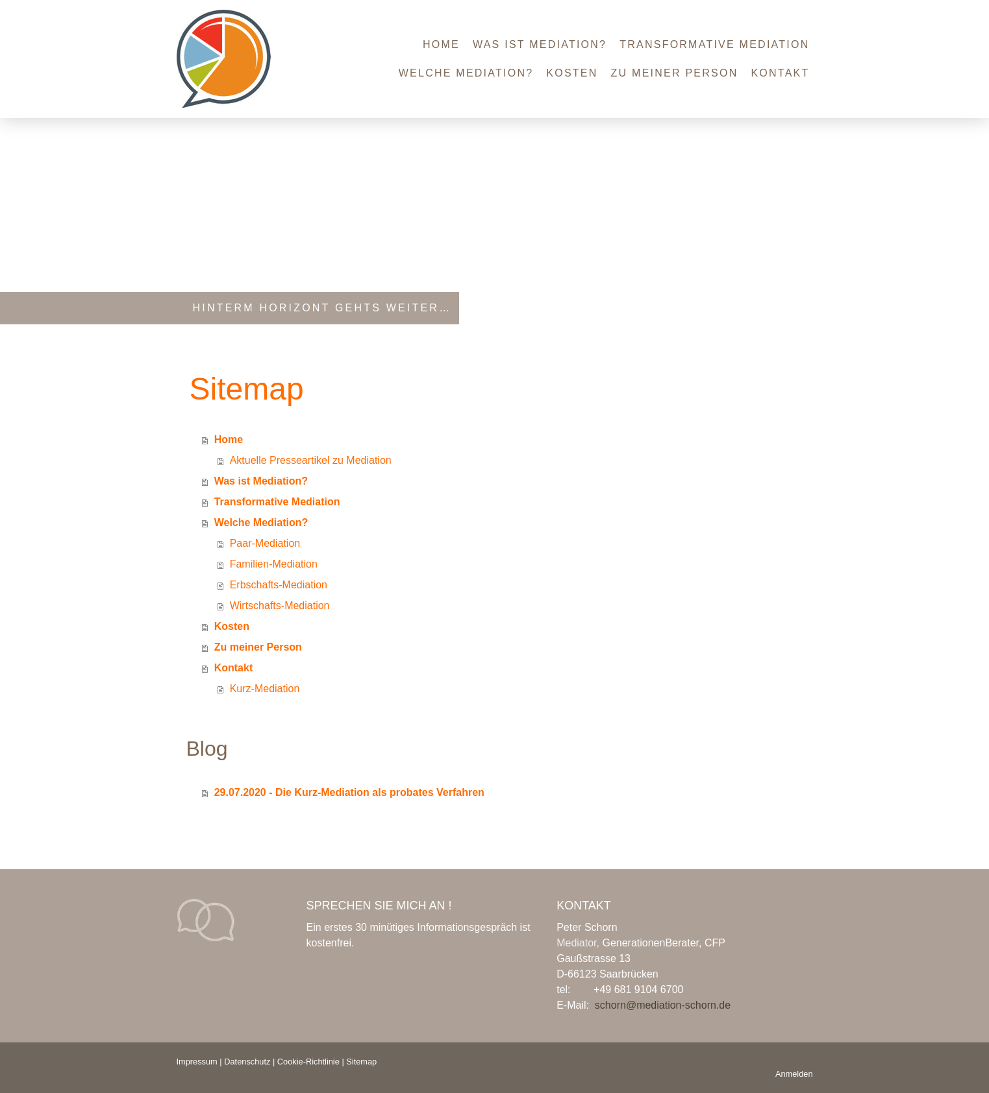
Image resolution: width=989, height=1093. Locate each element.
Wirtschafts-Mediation (280, 605)
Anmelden (794, 1074)
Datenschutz (247, 1061)
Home (441, 44)
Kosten (571, 72)
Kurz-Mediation (265, 688)
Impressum (197, 1061)
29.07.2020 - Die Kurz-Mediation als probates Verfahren (349, 792)
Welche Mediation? (466, 72)
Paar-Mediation (265, 543)
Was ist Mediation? (540, 44)
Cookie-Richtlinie (308, 1061)
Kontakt (780, 72)
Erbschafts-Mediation (278, 584)
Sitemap (361, 1061)
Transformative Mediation (714, 44)
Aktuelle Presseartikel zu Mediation (311, 460)
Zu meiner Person (674, 72)
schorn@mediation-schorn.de (663, 1005)
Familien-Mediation (274, 564)
